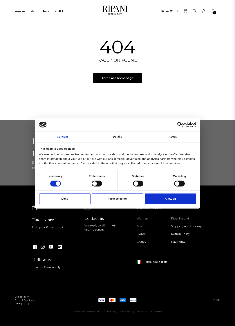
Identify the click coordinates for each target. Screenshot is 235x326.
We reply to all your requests (100, 227)
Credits (215, 300)
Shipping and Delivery (186, 226)
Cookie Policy (22, 297)
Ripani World (169, 11)
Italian (163, 262)
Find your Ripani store (47, 229)
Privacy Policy (22, 303)
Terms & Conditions (25, 300)
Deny (64, 198)
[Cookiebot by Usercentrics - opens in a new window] (180, 124)
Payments (178, 241)
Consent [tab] (62, 136)
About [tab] (173, 136)
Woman (20, 11)
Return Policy (180, 234)
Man (33, 11)
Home (46, 11)
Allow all (170, 198)
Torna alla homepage (118, 78)
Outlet (59, 11)
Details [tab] (117, 136)
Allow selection (117, 198)
